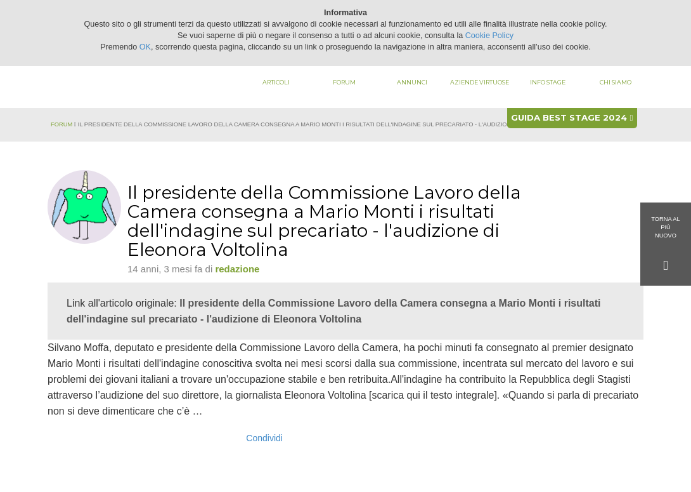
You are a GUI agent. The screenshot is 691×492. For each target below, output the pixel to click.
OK (145, 47)
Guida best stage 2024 (572, 117)
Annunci (412, 82)
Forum (344, 82)
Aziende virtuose (479, 82)
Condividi (264, 438)
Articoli (276, 82)
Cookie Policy (489, 35)
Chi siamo (615, 82)
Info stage (547, 82)
